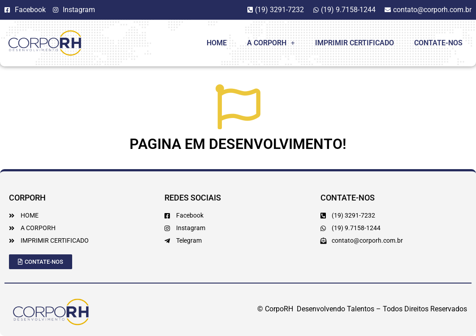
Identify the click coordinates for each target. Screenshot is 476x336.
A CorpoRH (271, 43)
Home (217, 43)
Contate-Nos (438, 43)
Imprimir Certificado (354, 43)
